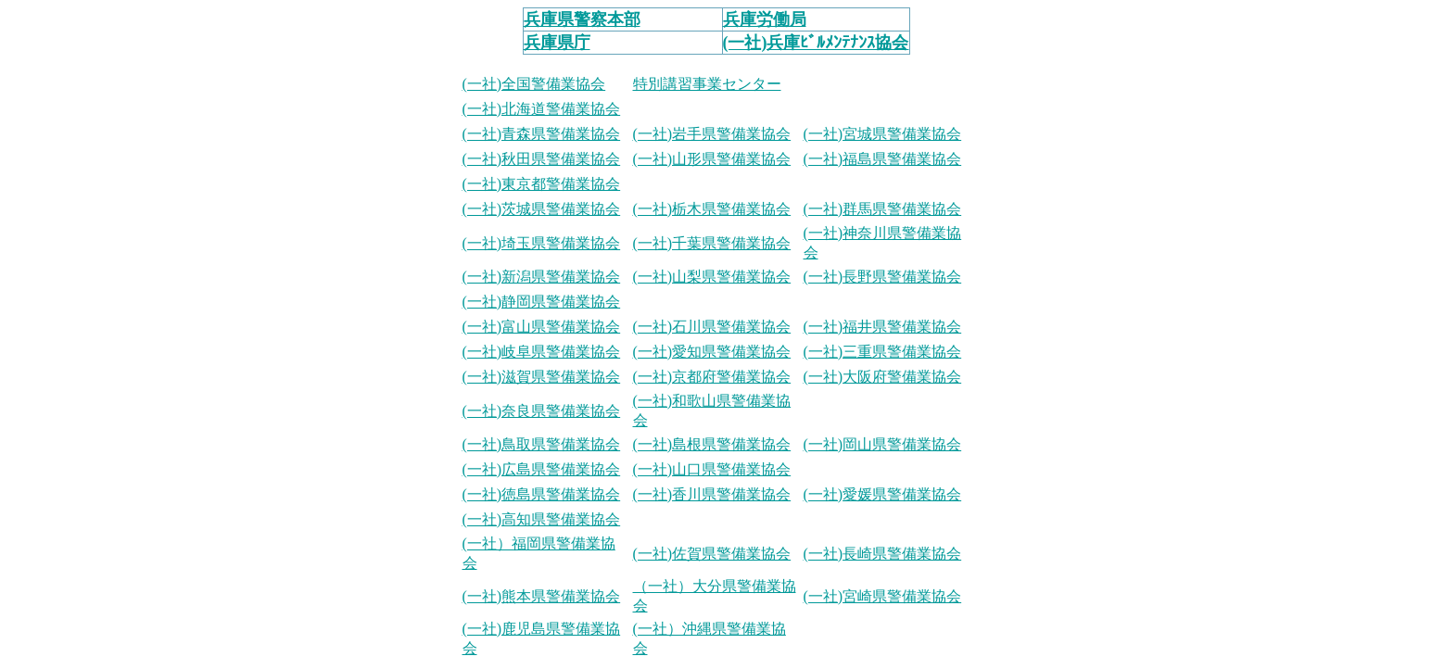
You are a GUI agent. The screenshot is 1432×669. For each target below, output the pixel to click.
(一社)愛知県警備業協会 (712, 352)
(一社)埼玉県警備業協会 (542, 243)
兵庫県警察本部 (582, 19)
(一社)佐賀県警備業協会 (712, 554)
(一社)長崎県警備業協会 (883, 554)
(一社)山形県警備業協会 (712, 159)
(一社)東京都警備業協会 (542, 184)
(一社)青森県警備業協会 (542, 134)
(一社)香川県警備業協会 (712, 494)
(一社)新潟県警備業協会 (542, 276)
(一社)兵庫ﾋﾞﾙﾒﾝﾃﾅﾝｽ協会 (816, 42)
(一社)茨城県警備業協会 (542, 209)
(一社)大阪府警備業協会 (883, 377)
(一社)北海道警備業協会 (542, 109)
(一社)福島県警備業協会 (883, 159)
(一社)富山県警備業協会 (542, 326)
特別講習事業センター (707, 84)
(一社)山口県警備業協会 (712, 469)
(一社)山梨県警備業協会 (712, 276)
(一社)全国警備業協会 (534, 84)
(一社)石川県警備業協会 (712, 326)
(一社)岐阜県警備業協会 (542, 352)
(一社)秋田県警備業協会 (542, 159)
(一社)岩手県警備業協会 (712, 134)
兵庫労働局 (764, 19)
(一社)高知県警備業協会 (542, 519)
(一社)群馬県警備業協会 (883, 209)
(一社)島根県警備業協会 (712, 444)
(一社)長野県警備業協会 (883, 276)
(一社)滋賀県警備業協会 (542, 377)
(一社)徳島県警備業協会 (542, 494)
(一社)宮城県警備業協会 (883, 134)
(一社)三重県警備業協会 (883, 352)
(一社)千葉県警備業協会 (712, 243)
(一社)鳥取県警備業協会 (542, 444)
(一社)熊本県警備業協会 (542, 596)
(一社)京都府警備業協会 (712, 377)
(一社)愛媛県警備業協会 (883, 494)
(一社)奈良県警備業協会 (542, 411)
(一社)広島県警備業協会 (542, 469)
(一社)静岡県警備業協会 (542, 301)
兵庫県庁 (557, 42)
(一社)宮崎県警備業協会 (883, 596)
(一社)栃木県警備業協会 (712, 209)
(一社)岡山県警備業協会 (883, 444)
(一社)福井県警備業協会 (883, 326)
